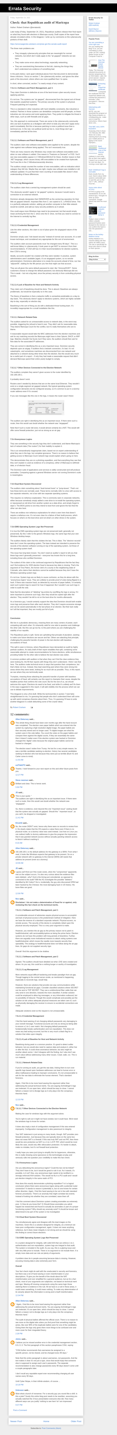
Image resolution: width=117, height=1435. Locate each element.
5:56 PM (19, 787)
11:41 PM (19, 818)
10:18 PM (19, 1385)
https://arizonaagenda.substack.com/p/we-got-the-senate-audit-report (38, 44)
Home (46, 1421)
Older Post (76, 1421)
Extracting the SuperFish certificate (102, 86)
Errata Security (25, 8)
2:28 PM (19, 1334)
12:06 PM (19, 893)
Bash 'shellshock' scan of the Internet (102, 149)
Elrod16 (19, 823)
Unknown (20, 1390)
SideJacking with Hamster (95, 108)
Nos (17, 899)
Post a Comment (20, 1410)
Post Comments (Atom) (51, 1428)
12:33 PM (19, 1100)
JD (17, 792)
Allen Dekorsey (22, 719)
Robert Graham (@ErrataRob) (94, 24)
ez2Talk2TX (20, 765)
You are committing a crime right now (96, 43)
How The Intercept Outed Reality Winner (101, 64)
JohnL (18, 1339)
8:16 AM (19, 843)
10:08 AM (19, 863)
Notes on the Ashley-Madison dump (96, 235)
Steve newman (22, 780)
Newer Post (16, 1421)
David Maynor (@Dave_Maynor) (95, 30)
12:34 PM (19, 1295)
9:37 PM (19, 1405)
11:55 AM (19, 760)
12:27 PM (19, 775)
